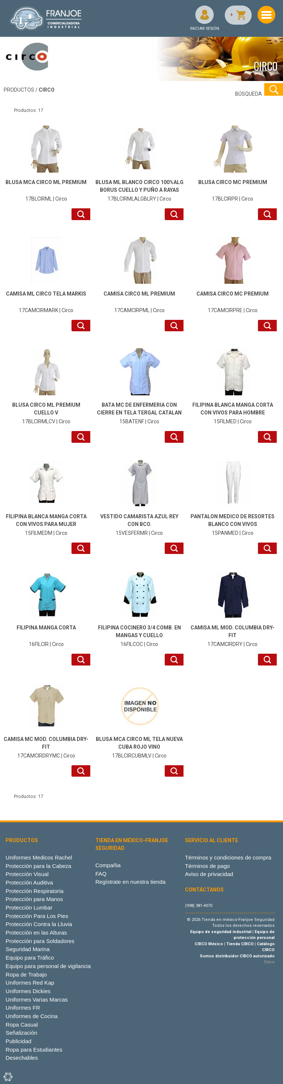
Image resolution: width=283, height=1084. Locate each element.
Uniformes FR (23, 1007)
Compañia (108, 865)
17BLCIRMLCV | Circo (46, 412)
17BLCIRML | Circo (46, 190)
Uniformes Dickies (28, 991)
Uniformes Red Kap (30, 982)
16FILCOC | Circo (139, 635)
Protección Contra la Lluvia (39, 924)
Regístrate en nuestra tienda (130, 882)
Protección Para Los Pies (37, 916)
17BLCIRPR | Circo (232, 190)
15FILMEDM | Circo (46, 524)
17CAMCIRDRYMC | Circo (46, 747)
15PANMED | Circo (232, 524)
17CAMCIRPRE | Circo (232, 301)
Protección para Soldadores (40, 941)
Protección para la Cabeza (38, 866)
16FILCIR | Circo (46, 635)
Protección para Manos (34, 899)
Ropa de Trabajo (26, 974)
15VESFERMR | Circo (139, 524)
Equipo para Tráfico (30, 957)
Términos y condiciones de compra (228, 857)
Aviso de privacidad (209, 874)
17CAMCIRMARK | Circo (46, 301)
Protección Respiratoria (34, 891)
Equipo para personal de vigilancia (48, 966)
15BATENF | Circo (139, 412)
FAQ (100, 874)
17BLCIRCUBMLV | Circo (139, 747)
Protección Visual (27, 874)
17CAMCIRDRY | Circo (232, 635)
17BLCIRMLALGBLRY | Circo (139, 190)
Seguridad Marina (27, 949)
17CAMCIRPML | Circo (139, 301)
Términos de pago (207, 866)
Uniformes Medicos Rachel (39, 857)
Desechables (22, 1058)
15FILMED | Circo (232, 412)
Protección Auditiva (29, 882)
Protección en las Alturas (36, 932)
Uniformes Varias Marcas (36, 999)
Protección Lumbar (29, 907)
